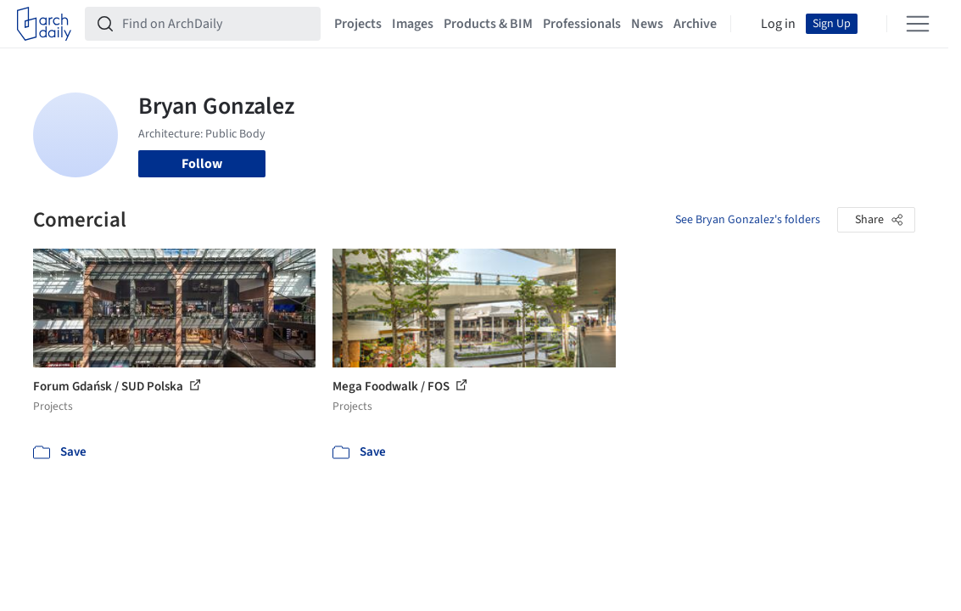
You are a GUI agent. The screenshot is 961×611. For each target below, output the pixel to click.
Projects (358, 23)
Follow (202, 163)
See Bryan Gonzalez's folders (747, 220)
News (647, 23)
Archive (695, 23)
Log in (778, 23)
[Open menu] (917, 23)
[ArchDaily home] (44, 24)
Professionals (582, 23)
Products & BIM (488, 23)
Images (412, 23)
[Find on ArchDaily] (216, 24)
